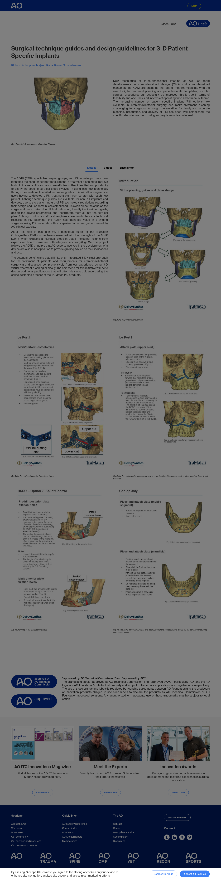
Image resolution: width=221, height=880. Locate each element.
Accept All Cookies (195, 874)
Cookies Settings (163, 874)
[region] (110, 874)
